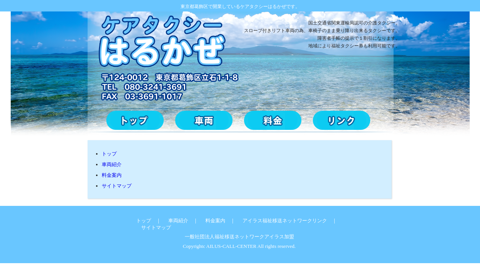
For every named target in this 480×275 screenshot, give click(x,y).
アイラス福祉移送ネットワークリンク (282, 220)
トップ (109, 154)
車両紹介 (112, 164)
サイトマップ (117, 186)
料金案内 (112, 175)
